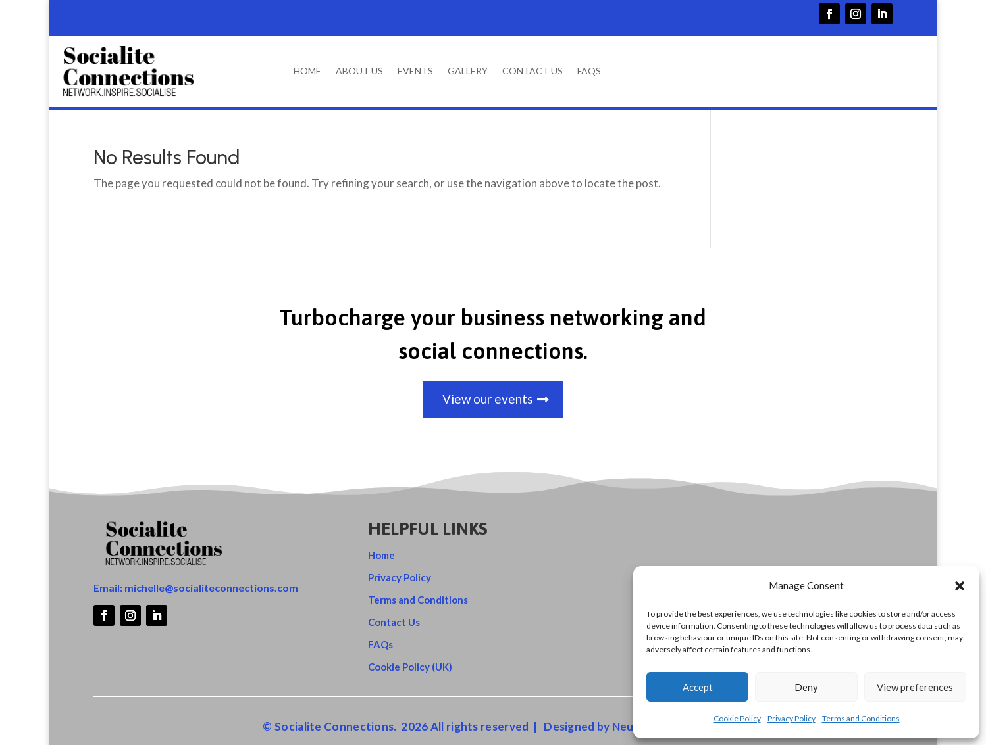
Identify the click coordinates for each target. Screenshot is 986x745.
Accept (698, 687)
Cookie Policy (737, 718)
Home (307, 71)
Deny (806, 687)
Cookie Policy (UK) (410, 669)
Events (415, 71)
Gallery (468, 71)
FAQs (589, 71)
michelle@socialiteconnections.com (211, 589)
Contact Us (532, 71)
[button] (959, 585)
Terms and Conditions (861, 718)
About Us (359, 71)
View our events (487, 400)
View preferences (915, 687)
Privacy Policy (791, 718)
